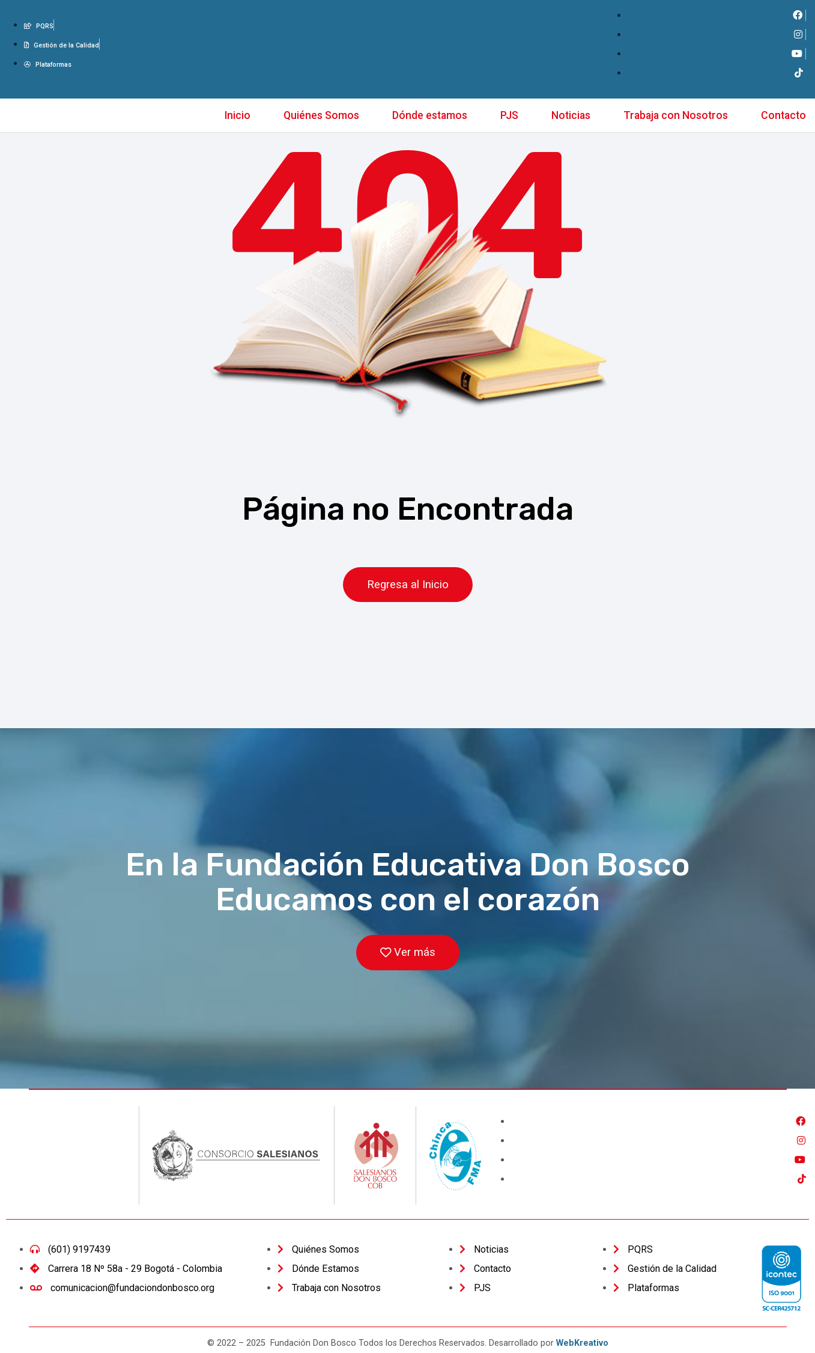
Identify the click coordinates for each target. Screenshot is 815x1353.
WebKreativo (582, 1344)
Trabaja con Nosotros (675, 115)
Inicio (237, 115)
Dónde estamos (429, 115)
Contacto (783, 115)
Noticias (570, 115)
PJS (509, 115)
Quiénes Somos (321, 115)
